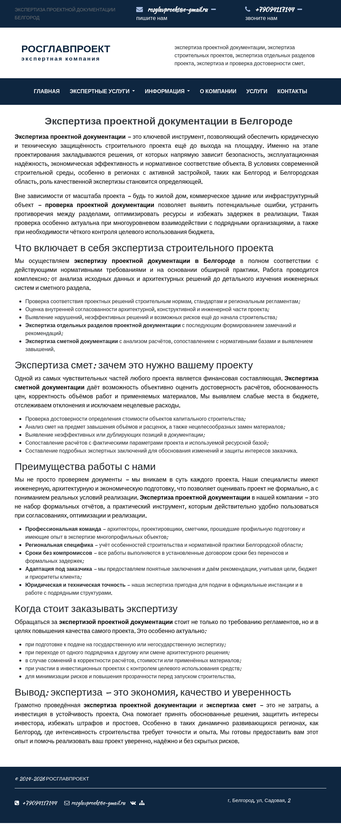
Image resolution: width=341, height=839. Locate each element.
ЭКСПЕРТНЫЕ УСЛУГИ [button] (100, 91)
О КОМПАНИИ (218, 91)
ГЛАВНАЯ (47, 91)
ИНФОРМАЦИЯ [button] (165, 91)
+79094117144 (274, 9)
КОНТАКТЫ (292, 91)
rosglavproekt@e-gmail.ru (177, 9)
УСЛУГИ (256, 91)
